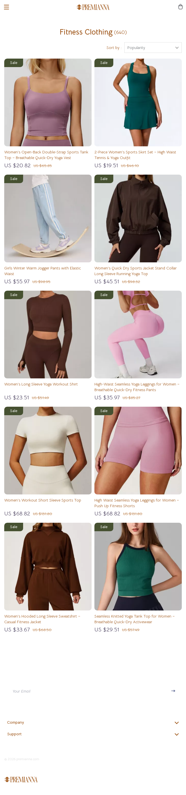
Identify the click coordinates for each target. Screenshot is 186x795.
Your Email (21, 691)
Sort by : (114, 47)
